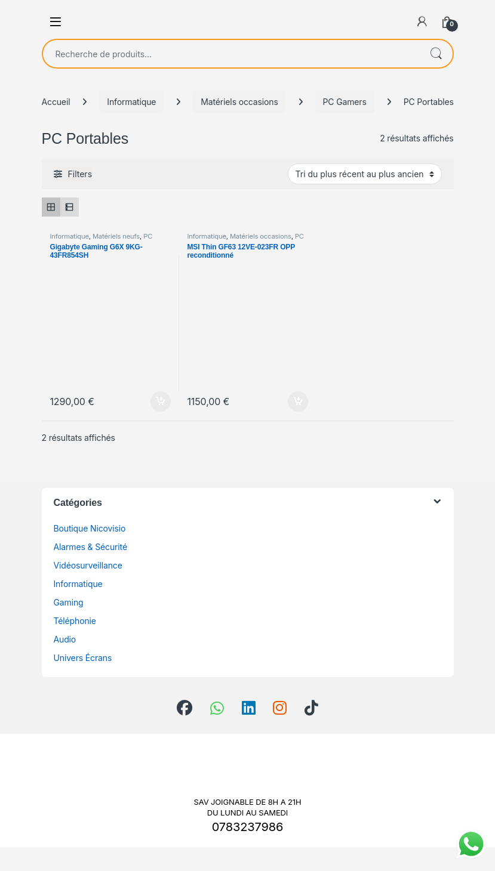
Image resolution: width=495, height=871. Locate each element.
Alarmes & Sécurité (90, 547)
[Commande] (365, 173)
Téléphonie (75, 621)
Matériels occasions (239, 102)
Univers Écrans (83, 658)
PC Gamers (345, 102)
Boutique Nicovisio (90, 528)
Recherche (436, 53)
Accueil (56, 102)
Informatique (131, 102)
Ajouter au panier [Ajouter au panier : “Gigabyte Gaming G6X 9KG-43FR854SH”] (160, 401)
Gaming (69, 602)
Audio (65, 639)
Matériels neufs (116, 236)
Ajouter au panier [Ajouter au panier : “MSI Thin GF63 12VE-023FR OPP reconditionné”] (298, 401)
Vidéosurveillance (88, 565)
